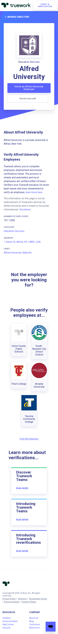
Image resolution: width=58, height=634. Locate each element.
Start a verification (45, 5)
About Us (33, 618)
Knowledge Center (38, 599)
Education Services (14, 231)
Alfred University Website (18, 252)
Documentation (11, 602)
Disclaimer (25, 209)
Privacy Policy (9, 599)
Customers (34, 624)
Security (6, 627)
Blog (31, 621)
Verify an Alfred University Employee (29, 88)
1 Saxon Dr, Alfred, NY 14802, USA (22, 241)
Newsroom (34, 627)
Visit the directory (29, 438)
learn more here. (34, 192)
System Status (29, 602)
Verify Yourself (27, 98)
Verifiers (6, 618)
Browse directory (16, 17)
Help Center (8, 624)
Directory (22, 599)
